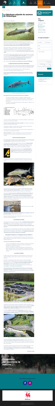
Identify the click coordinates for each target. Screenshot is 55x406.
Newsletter (40, 3)
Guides (31, 3)
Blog (44, 3)
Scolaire (18, 2)
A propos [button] (49, 3)
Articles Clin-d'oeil (42, 32)
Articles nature (42, 26)
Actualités (40, 24)
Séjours (14, 2)
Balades (10, 2)
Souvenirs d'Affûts (42, 30)
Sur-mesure (24, 3)
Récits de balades (42, 29)
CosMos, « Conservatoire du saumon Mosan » (14, 266)
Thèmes (35, 3)
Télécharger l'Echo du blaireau (44, 7)
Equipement (41, 27)
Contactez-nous (8, 368)
